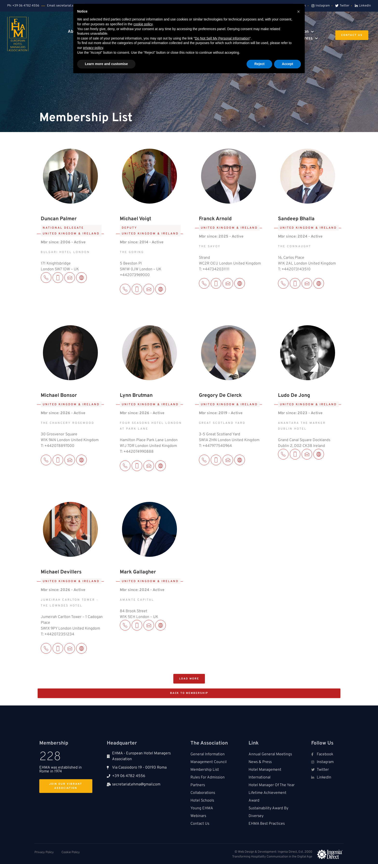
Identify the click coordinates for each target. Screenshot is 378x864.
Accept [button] (287, 64)
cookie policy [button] (142, 24)
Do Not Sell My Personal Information (222, 38)
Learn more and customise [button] (106, 64)
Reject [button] (259, 64)
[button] (189, 679)
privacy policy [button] (93, 48)
